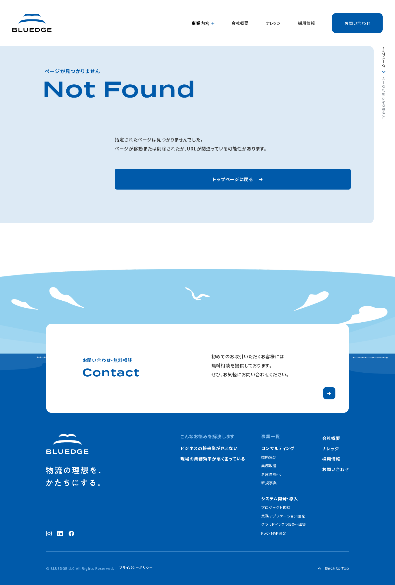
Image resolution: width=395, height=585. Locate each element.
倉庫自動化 (271, 474)
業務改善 (269, 465)
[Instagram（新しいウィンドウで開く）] (49, 533)
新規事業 (269, 482)
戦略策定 (269, 457)
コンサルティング (278, 448)
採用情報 (306, 23)
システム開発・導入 (279, 498)
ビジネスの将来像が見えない (209, 448)
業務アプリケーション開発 (283, 516)
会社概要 (240, 23)
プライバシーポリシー (136, 568)
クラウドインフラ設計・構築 (283, 524)
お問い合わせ (357, 23)
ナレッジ (273, 23)
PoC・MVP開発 (274, 533)
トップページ (383, 57)
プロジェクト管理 (276, 507)
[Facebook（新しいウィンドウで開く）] (71, 533)
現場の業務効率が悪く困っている (212, 459)
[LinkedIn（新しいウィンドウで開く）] (60, 533)
